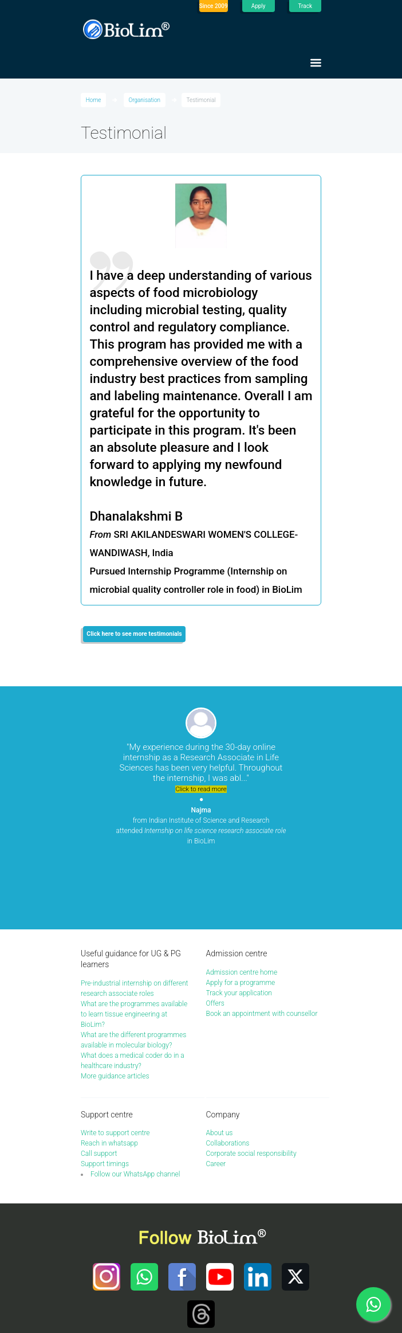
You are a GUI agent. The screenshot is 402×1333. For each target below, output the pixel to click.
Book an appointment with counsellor (262, 962)
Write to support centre (115, 1081)
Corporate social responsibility (251, 1102)
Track (305, 6)
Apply (258, 6)
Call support (99, 1102)
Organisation (144, 100)
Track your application (239, 941)
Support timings (105, 1112)
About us (219, 1081)
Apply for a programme (240, 931)
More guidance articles (115, 1025)
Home (93, 100)
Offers (215, 952)
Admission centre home (242, 921)
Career (216, 1112)
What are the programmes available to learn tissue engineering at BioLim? (134, 962)
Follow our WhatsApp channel (135, 1123)
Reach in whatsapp (109, 1092)
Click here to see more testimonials (134, 634)
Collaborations (228, 1092)
